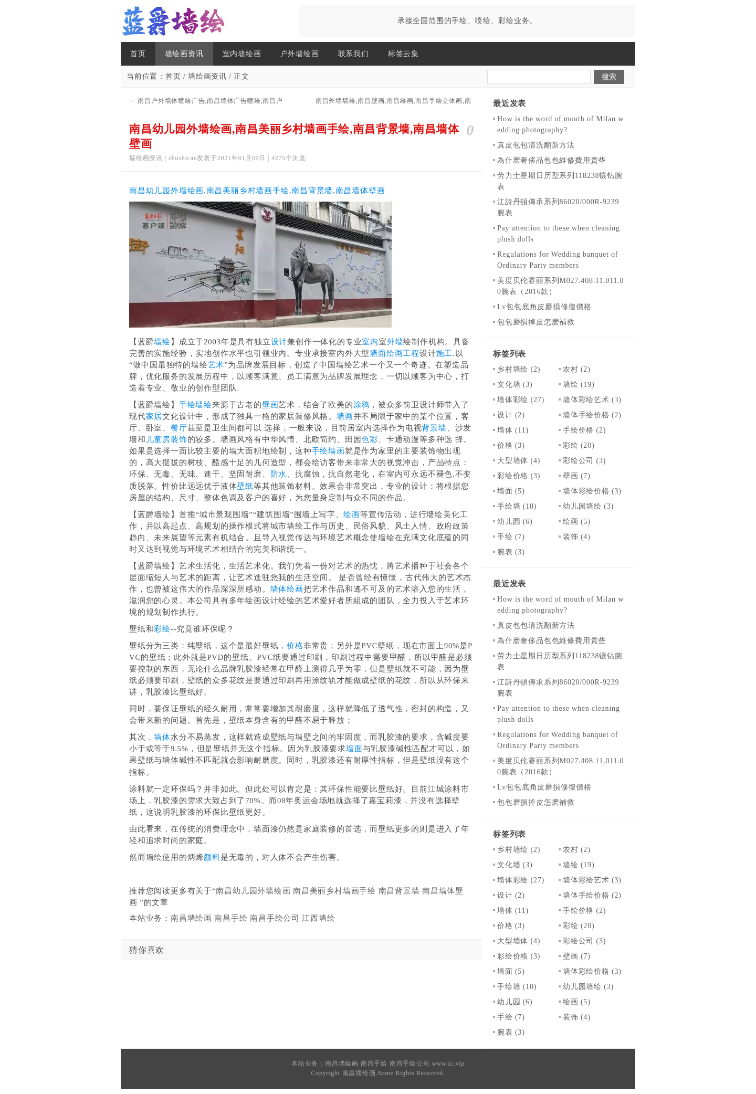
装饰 (179, 439)
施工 (444, 353)
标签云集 (403, 54)
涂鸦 (361, 405)
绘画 (351, 514)
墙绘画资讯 (184, 54)
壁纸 (245, 486)
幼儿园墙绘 (588, 506)
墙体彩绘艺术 (592, 400)
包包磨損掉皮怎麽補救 (536, 322)
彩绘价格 (518, 476)
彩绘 (162, 629)
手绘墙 (517, 506)
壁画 (270, 405)
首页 (138, 54)
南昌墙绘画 (191, 918)
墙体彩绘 (520, 400)
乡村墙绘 (518, 369)
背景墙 (434, 428)
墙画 (345, 416)
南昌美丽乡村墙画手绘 (247, 190)
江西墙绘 (318, 918)
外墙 (395, 342)
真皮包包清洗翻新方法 (536, 145)
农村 (577, 369)
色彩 (369, 439)
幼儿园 (514, 521)
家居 (154, 416)
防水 (278, 474)
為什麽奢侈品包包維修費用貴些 (551, 160)
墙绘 (162, 342)
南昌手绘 (230, 918)
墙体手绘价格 (592, 415)
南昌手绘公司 (275, 918)
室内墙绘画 (242, 54)
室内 (370, 342)
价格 (295, 645)
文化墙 (514, 384)
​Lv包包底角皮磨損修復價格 (544, 307)
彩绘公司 (584, 461)
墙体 (162, 737)
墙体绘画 (286, 589)
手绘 (511, 537)
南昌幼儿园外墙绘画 (166, 190)
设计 (279, 342)
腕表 (511, 552)
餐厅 (179, 428)
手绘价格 (584, 430)
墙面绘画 (386, 353)
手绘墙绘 (195, 405)
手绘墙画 (328, 451)
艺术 (216, 365)
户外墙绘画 (299, 54)
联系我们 (353, 54)
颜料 (212, 857)
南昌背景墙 (312, 190)
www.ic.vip (448, 1063)
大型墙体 (518, 461)
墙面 (354, 748)
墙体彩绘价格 (592, 491)
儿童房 (158, 439)
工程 (411, 353)
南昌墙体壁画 (360, 190)
